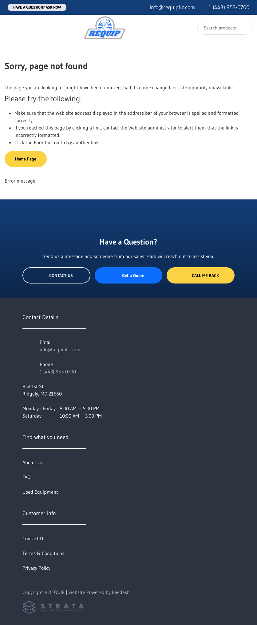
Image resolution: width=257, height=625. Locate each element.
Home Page (25, 159)
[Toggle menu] (11, 27)
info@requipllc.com (60, 349)
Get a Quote (128, 275)
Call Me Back (201, 275)
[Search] (224, 28)
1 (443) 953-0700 (58, 371)
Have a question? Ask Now (37, 7)
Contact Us (56, 275)
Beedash (121, 592)
